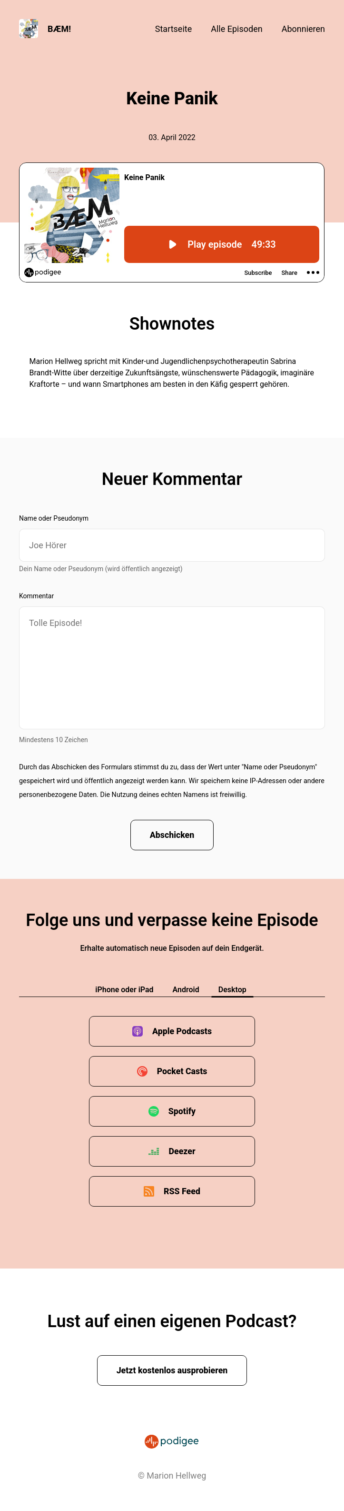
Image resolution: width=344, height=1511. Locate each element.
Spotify (182, 1112)
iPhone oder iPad (124, 990)
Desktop (232, 990)
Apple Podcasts (182, 1032)
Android (186, 990)
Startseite (173, 29)
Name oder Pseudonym (53, 518)
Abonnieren (303, 29)
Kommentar (36, 596)
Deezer (182, 1152)
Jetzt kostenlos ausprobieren (172, 1371)
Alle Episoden (236, 29)
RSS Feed (182, 1192)
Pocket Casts (182, 1072)
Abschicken (172, 835)
